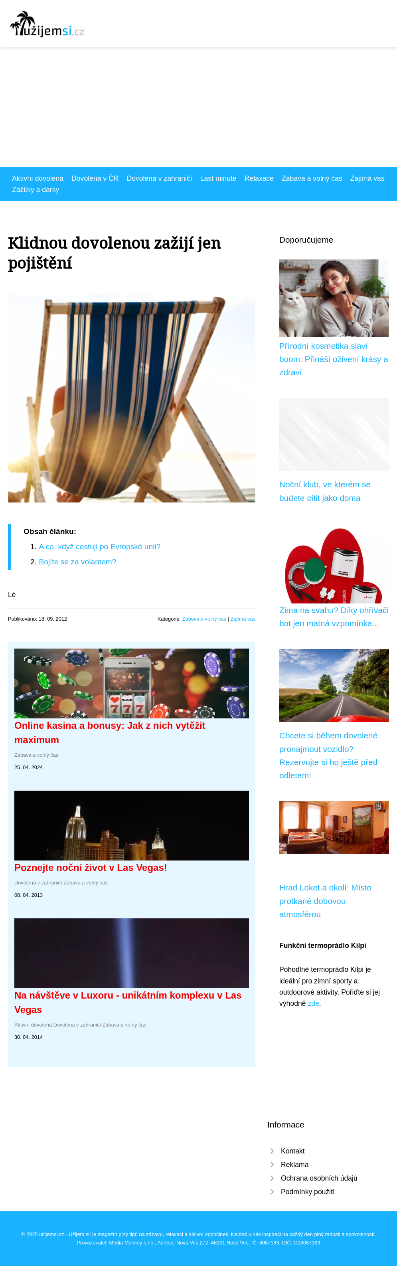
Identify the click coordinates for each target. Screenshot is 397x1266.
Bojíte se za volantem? (77, 562)
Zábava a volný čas (312, 178)
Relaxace (259, 178)
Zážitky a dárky (35, 190)
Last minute (218, 178)
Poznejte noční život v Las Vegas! (90, 867)
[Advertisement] (198, 107)
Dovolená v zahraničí (159, 178)
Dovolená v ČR (95, 178)
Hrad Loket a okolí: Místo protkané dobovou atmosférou (325, 901)
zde (313, 1003)
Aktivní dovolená (37, 178)
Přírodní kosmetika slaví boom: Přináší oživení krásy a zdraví (333, 359)
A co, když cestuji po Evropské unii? (99, 546)
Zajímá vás (367, 178)
